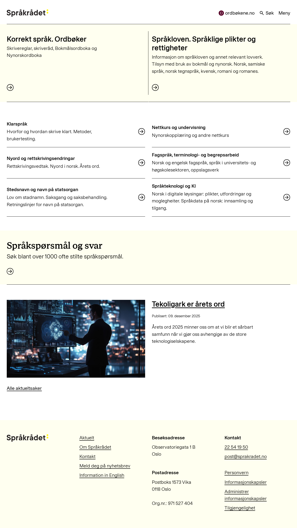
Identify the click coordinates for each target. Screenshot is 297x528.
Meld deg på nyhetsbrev (104, 466)
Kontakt (87, 456)
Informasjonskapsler (246, 482)
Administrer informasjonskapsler (246, 495)
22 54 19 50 (236, 447)
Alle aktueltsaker (24, 388)
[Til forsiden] (27, 13)
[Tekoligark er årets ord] (76, 339)
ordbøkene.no (237, 13)
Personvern (236, 472)
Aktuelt (86, 438)
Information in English (101, 475)
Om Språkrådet (95, 447)
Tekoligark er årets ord (188, 304)
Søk (266, 13)
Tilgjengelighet (240, 508)
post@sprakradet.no (246, 456)
